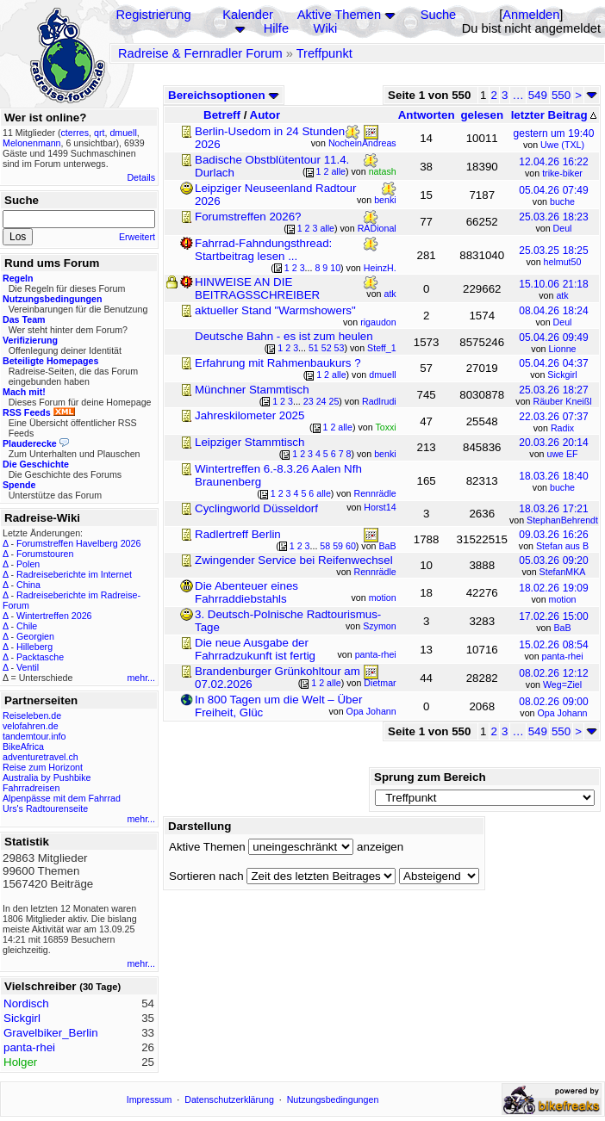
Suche (439, 15)
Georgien (35, 636)
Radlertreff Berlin (238, 534)
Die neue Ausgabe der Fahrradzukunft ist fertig (255, 649)
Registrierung (152, 15)
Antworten (426, 114)
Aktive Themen (339, 15)
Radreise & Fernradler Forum (200, 53)
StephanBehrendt (562, 520)
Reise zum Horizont (43, 767)
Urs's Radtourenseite (45, 808)
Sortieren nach (206, 876)
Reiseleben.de (32, 715)
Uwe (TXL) (562, 144)
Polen (28, 564)
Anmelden (530, 15)
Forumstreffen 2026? (248, 216)
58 (325, 546)
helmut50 (563, 262)
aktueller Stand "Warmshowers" (275, 310)
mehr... (141, 677)
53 (339, 348)
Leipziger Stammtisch (249, 442)
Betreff (221, 114)
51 (314, 348)
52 (326, 348)
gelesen (481, 114)
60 (351, 546)
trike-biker (562, 173)
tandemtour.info (34, 736)
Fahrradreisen (31, 788)
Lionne (563, 349)
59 (338, 546)
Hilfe (276, 28)
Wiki (326, 28)
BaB (562, 627)
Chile (26, 626)
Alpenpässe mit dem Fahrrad (62, 798)
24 (321, 401)
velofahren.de (31, 726)
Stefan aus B (562, 546)
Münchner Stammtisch (252, 389)
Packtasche (40, 657)
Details (141, 177)
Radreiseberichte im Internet (74, 574)
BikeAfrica (23, 746)
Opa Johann (562, 713)
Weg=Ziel (562, 684)
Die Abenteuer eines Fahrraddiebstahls (246, 592)
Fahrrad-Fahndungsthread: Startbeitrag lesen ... (263, 250)
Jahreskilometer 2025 (249, 415)
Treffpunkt (324, 53)
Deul (562, 228)
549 (537, 95)
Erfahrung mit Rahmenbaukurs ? (278, 362)
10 (335, 268)
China (28, 584)
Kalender (247, 15)
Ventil (27, 667)
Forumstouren (44, 553)
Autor (265, 114)
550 (561, 95)
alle (338, 171)
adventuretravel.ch (40, 757)
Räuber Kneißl (562, 401)
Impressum (149, 1099)
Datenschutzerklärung (229, 1099)
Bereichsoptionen (223, 95)
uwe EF (561, 454)
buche (562, 201)
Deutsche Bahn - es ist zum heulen (284, 336)
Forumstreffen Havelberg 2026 (78, 543)
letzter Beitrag (554, 114)
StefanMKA (563, 572)
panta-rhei (562, 656)
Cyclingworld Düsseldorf (256, 508)
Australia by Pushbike (46, 777)
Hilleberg (34, 646)
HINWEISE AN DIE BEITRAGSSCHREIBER (257, 288)
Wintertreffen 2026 (53, 615)
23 (308, 401)
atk (562, 295)
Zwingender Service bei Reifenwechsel (294, 560)
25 (333, 401)
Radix (562, 428)
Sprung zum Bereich (430, 777)
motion (563, 599)
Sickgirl (562, 374)
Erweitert (137, 237)
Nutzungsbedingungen (333, 1099)
